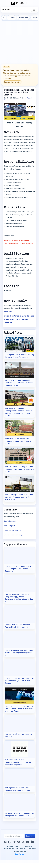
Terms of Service (19, 851)
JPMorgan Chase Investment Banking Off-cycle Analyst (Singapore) (19, 356)
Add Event (29, 846)
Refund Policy (21, 849)
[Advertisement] (19, 41)
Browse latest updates (12, 82)
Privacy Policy (8, 849)
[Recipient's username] (14, 836)
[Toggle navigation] (34, 10)
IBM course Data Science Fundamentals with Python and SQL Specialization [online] (18, 762)
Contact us (19, 846)
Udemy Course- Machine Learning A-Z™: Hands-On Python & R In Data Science (19, 680)
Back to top (19, 854)
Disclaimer (32, 849)
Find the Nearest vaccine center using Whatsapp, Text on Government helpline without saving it (19, 597)
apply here (8, 311)
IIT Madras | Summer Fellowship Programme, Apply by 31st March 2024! (18, 441)
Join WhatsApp (9, 521)
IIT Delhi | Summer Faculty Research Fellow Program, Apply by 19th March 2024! (19, 469)
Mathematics (23, 17)
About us (9, 846)
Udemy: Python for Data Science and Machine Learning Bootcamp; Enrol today (19, 652)
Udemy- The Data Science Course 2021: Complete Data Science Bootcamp (18, 568)
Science (12, 17)
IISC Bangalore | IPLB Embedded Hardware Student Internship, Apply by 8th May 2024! (19, 382)
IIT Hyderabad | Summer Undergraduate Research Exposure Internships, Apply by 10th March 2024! (18, 412)
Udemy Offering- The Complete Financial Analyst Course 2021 (17, 626)
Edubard (6, 9)
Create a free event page (13, 535)
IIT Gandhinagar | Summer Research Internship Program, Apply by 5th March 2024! (19, 497)
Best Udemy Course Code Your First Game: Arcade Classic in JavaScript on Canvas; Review (19, 708)
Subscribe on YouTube (12, 530)
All (3, 17)
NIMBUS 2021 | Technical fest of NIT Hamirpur (19, 735)
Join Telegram (9, 526)
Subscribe (30, 836)
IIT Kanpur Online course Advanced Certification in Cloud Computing (19, 789)
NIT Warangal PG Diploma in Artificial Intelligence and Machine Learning (19, 814)
